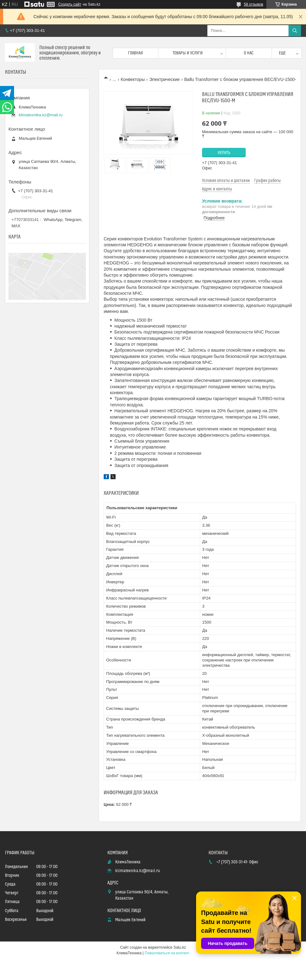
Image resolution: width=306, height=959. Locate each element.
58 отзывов (253, 4)
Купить (224, 152)
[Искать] (295, 30)
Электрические (164, 79)
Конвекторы (133, 79)
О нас (249, 53)
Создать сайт (69, 4)
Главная (135, 53)
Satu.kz (179, 947)
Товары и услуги (188, 53)
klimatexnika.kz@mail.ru (40, 115)
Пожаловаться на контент (167, 953)
